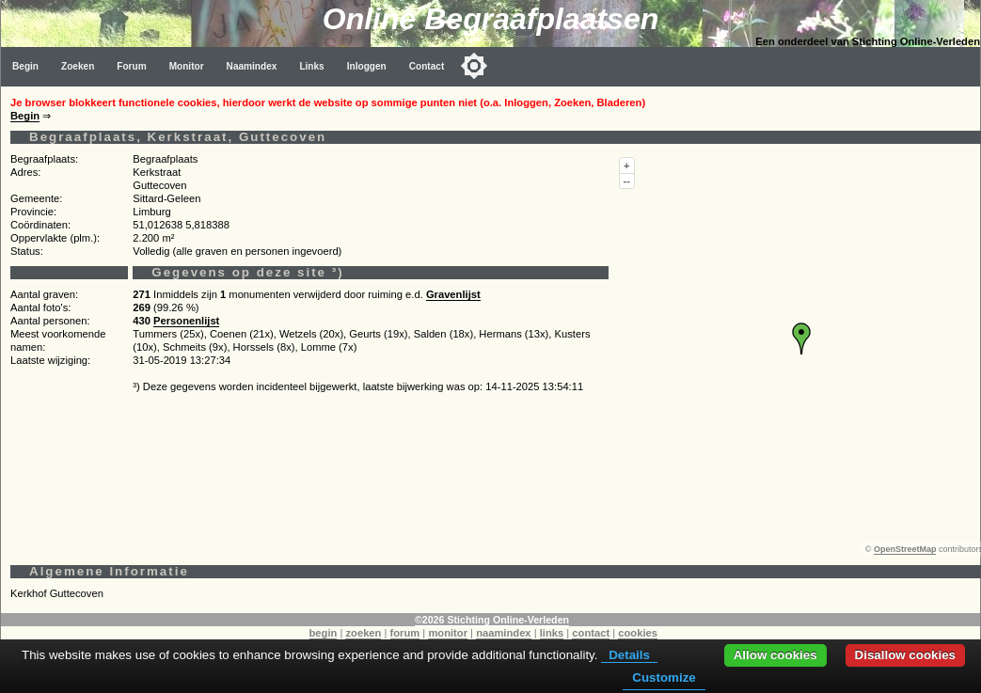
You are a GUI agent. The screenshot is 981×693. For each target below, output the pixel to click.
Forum (131, 66)
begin (323, 632)
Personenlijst (186, 320)
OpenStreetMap (905, 549)
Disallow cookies (905, 655)
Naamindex (252, 66)
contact (590, 632)
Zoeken (77, 66)
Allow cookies (775, 655)
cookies (637, 632)
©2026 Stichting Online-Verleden (492, 619)
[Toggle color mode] (474, 66)
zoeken (363, 632)
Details (629, 655)
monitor (447, 632)
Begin (25, 66)
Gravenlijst (453, 294)
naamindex (503, 632)
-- (627, 180)
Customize (663, 677)
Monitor (186, 66)
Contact (427, 66)
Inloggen (367, 66)
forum (405, 632)
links (552, 632)
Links (311, 66)
